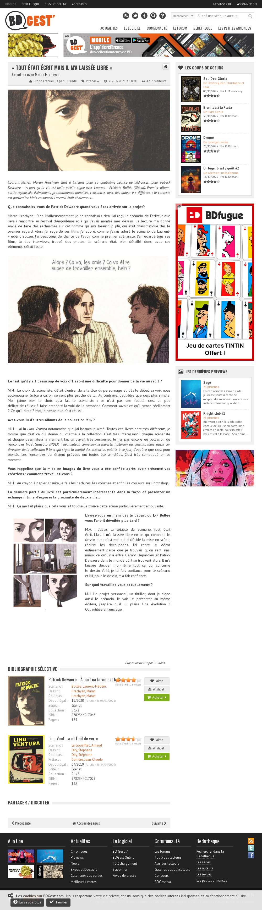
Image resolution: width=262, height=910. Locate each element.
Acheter (157, 697)
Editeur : (54, 705)
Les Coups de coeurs (204, 67)
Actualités (109, 28)
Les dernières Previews (206, 371)
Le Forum (180, 28)
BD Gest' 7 (120, 851)
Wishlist (157, 689)
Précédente (21, 823)
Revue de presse (124, 875)
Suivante (159, 823)
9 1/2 (75, 710)
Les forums (163, 851)
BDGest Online (56, 4)
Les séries (203, 862)
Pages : (53, 719)
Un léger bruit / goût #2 (221, 168)
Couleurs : (55, 696)
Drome (208, 137)
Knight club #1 (214, 413)
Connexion (247, 4)
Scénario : (55, 686)
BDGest (10, 4)
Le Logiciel (132, 28)
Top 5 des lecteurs (168, 857)
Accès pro (79, 4)
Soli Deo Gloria (215, 78)
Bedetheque (30, 4)
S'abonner (120, 869)
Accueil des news (86, 823)
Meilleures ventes (84, 882)
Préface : (54, 759)
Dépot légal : (57, 700)
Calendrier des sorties (87, 875)
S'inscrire (223, 4)
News (75, 863)
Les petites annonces (234, 28)
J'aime (156, 681)
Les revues (204, 874)
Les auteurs (204, 868)
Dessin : (54, 691)
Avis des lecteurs (167, 863)
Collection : (56, 710)
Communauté (157, 28)
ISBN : (52, 715)
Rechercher (250, 16)
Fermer (58, 902)
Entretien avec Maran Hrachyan (35, 74)
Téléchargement (125, 863)
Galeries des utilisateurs (172, 869)
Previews (77, 857)
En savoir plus (27, 902)
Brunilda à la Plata (217, 107)
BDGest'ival (163, 882)
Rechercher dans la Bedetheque (210, 853)
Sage (207, 382)
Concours (162, 875)
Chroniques (79, 851)
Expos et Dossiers (84, 869)
